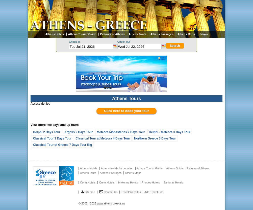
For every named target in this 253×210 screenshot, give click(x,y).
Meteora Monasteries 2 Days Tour (121, 132)
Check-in (74, 41)
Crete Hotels (106, 182)
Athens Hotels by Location (117, 168)
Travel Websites (131, 192)
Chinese (203, 34)
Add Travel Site (153, 192)
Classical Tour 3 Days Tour (52, 138)
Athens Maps (186, 34)
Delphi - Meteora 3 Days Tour (169, 132)
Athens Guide (174, 168)
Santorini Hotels (173, 182)
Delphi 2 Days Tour (46, 132)
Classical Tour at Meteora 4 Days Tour (102, 138)
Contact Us (108, 192)
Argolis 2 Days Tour (78, 132)
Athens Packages (161, 34)
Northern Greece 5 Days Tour (155, 138)
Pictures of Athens (112, 34)
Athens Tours (137, 34)
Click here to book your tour (126, 111)
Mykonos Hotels (128, 182)
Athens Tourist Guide (82, 34)
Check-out (123, 41)
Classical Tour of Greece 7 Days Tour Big (62, 145)
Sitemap (88, 192)
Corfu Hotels (87, 182)
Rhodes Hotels (151, 182)
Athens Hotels (54, 34)
